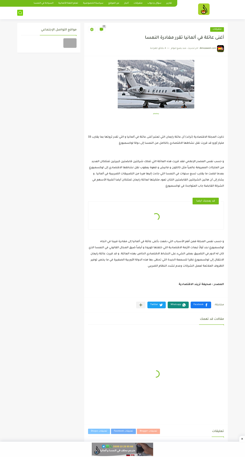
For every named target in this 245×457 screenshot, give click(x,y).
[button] (201, 305)
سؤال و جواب (154, 3)
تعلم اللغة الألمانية (68, 3)
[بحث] (20, 13)
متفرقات (138, 3)
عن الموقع (113, 3)
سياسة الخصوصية (93, 3)
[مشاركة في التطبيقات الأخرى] (140, 305)
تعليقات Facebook (123, 431)
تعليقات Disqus (99, 431)
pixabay (156, 114)
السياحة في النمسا (43, 3)
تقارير (169, 3)
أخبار (126, 3)
